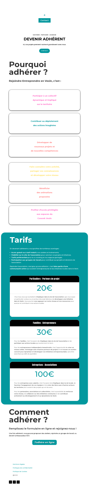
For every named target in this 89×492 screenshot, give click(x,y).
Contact (44, 20)
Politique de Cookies (20, 471)
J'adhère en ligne (44, 442)
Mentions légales (19, 464)
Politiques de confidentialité (22, 468)
